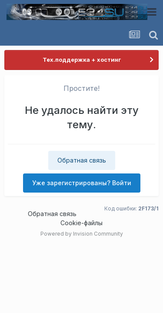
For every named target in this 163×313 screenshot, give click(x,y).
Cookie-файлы (81, 222)
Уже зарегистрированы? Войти (81, 182)
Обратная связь (81, 160)
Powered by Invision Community (81, 233)
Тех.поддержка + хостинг (82, 59)
